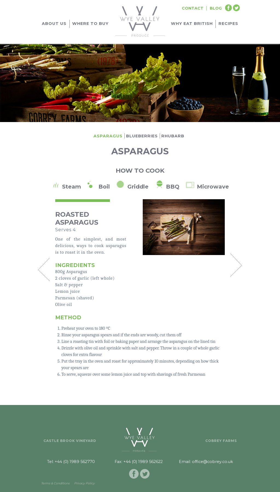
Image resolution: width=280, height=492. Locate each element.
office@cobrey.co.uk (212, 461)
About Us (54, 23)
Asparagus (108, 136)
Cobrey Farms (221, 441)
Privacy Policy (84, 483)
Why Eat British (192, 23)
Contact (192, 8)
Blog (216, 8)
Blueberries (142, 136)
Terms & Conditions (55, 483)
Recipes (228, 23)
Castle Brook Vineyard (69, 441)
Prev (44, 269)
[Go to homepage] (140, 20)
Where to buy (90, 23)
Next (236, 265)
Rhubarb (172, 136)
